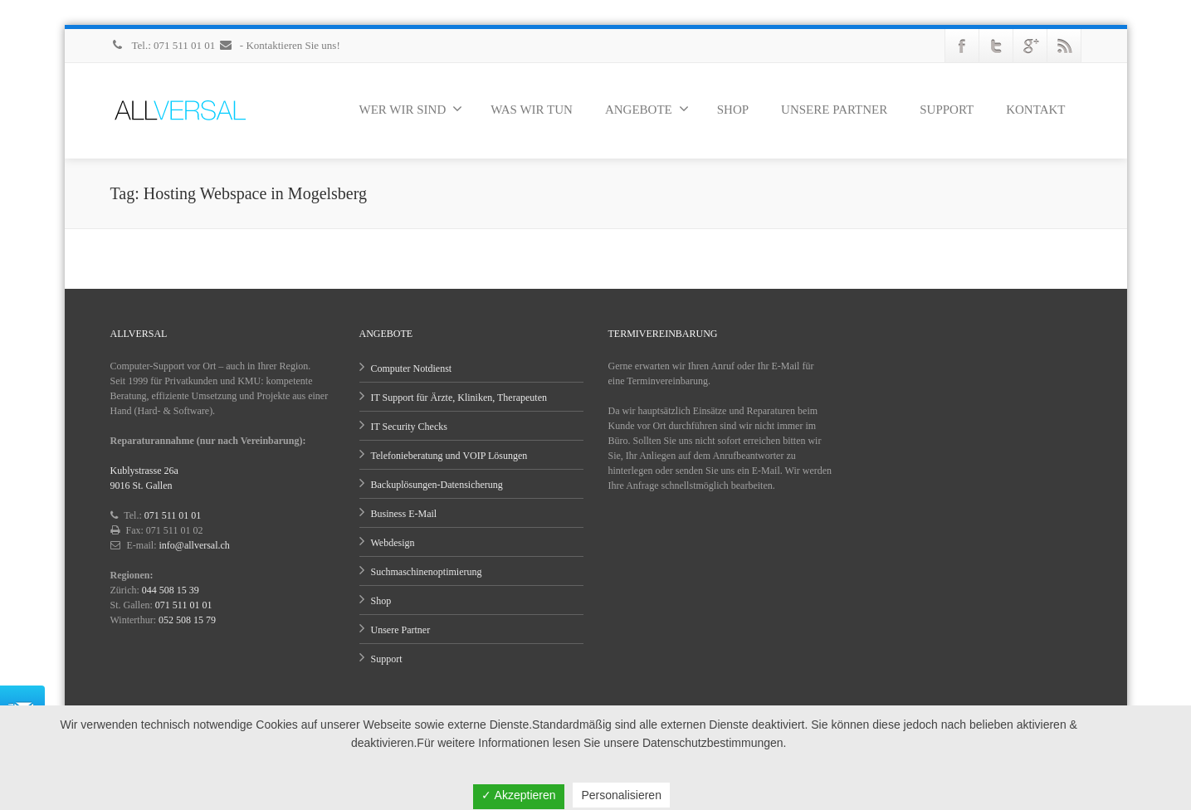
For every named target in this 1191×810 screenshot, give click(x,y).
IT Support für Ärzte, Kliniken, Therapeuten (459, 397)
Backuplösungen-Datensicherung (437, 484)
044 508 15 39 (170, 590)
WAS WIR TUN (532, 109)
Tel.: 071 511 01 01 (164, 45)
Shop (381, 601)
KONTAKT (1035, 109)
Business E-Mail (404, 514)
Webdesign (393, 543)
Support (387, 659)
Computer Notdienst (411, 368)
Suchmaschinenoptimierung (426, 572)
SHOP (733, 109)
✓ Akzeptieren (518, 795)
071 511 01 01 (173, 515)
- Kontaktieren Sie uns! (279, 45)
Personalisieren (621, 795)
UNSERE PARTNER (834, 109)
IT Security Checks (409, 426)
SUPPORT (947, 109)
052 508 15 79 (187, 620)
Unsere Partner (401, 630)
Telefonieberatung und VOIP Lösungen (449, 455)
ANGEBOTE (647, 108)
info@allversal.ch (194, 545)
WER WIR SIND (411, 108)
